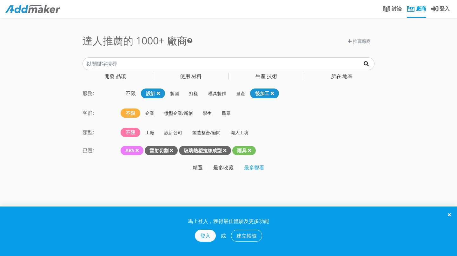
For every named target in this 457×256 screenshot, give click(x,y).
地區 (342, 76)
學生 (207, 113)
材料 (191, 76)
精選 (198, 167)
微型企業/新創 (178, 113)
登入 (205, 235)
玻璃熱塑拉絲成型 (203, 150)
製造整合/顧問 (206, 132)
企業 (149, 113)
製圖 (174, 93)
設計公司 (173, 132)
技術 (266, 76)
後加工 (264, 93)
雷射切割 (159, 150)
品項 (115, 76)
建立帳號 (246, 235)
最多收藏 (223, 167)
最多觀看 (254, 167)
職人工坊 (239, 132)
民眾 (226, 113)
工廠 (149, 132)
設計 (153, 93)
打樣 (193, 93)
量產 (240, 93)
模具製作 (217, 93)
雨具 (242, 150)
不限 (131, 93)
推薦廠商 (359, 41)
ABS (129, 150)
